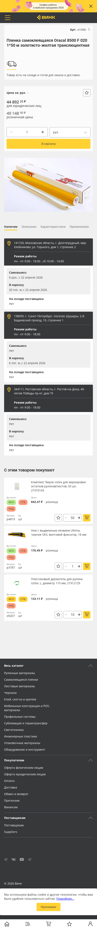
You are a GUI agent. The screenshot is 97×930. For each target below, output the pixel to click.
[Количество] (27, 132)
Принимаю (48, 907)
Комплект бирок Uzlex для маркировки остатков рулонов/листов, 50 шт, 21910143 (58, 486)
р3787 (11, 567)
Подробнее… (65, 899)
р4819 (11, 519)
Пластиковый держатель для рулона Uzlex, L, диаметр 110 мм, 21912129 (57, 581)
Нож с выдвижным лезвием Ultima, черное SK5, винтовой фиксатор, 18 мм (58, 532)
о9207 (11, 616)
